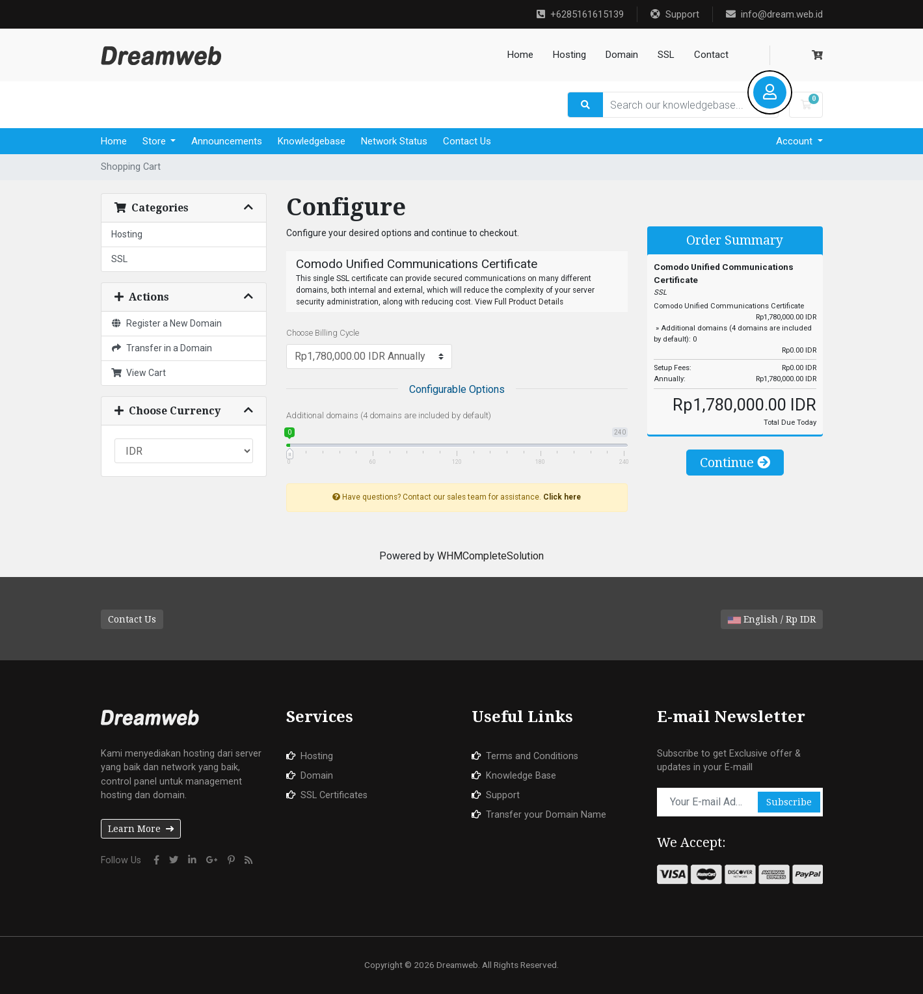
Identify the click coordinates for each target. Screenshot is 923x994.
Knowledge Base (521, 775)
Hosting (569, 54)
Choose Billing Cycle (322, 333)
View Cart (139, 373)
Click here (562, 497)
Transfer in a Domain (162, 348)
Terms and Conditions (532, 756)
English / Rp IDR (772, 619)
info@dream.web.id (774, 14)
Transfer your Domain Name (546, 814)
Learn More (141, 829)
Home (520, 54)
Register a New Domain (166, 323)
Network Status (394, 141)
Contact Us (467, 141)
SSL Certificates (334, 795)
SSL (666, 54)
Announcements (226, 141)
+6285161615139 (580, 14)
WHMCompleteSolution (490, 556)
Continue (735, 462)
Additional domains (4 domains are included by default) (388, 415)
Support (674, 14)
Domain (622, 54)
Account (795, 141)
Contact (711, 54)
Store (155, 141)
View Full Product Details (518, 301)
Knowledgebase (311, 141)
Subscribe (789, 802)
